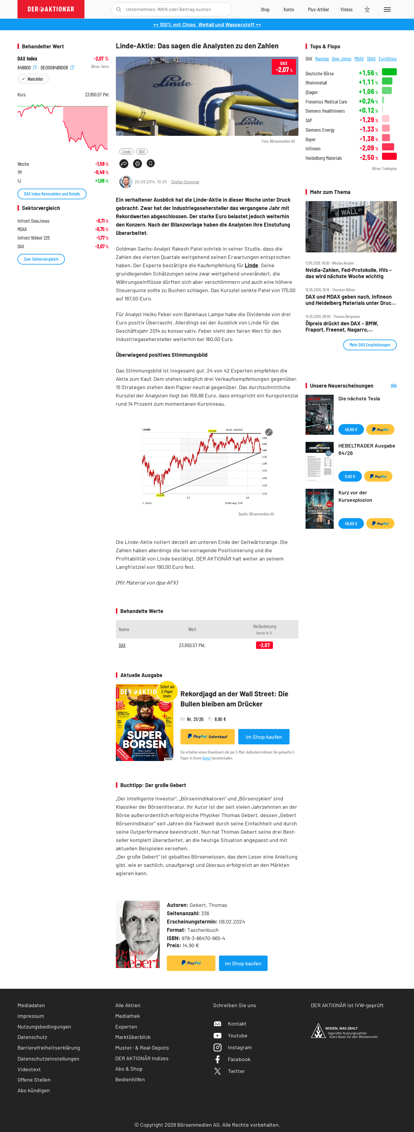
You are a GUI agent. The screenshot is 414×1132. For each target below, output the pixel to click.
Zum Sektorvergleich (41, 259)
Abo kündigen (33, 1090)
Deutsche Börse (320, 73)
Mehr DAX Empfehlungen (370, 344)
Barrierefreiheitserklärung (48, 1047)
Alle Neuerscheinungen (386, 386)
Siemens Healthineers (325, 111)
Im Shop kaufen (264, 736)
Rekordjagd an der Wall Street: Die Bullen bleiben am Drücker (234, 698)
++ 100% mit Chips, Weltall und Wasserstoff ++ (207, 24)
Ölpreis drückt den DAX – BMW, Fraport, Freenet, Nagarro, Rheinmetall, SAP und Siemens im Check (346, 326)
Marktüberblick (133, 1037)
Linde (126, 151)
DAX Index (27, 58)
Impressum (30, 1015)
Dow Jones (341, 58)
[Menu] (386, 9)
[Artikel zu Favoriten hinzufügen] (151, 163)
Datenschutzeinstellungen (48, 1058)
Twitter (229, 1071)
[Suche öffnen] (118, 9)
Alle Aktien (127, 1005)
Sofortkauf (207, 736)
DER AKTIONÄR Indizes (142, 1058)
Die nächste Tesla (359, 398)
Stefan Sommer (185, 181)
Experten (126, 1026)
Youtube (230, 1035)
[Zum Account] (289, 9)
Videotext (29, 1069)
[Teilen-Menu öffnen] (123, 163)
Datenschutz (32, 1037)
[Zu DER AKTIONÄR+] (318, 9)
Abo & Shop (129, 1068)
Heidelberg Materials (324, 158)
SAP (309, 120)
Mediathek (127, 1015)
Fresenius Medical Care (326, 101)
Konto (206, 757)
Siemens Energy (320, 130)
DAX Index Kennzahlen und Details (52, 193)
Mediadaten (31, 1005)
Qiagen (312, 92)
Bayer (311, 139)
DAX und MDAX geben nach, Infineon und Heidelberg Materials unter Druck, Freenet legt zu (351, 300)
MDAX (359, 58)
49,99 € (351, 429)
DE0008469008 (57, 66)
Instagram (232, 1047)
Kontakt (230, 1023)
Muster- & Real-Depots (142, 1047)
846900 (26, 66)
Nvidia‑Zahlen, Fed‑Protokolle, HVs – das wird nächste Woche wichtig (349, 273)
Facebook (231, 1059)
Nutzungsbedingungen (44, 1026)
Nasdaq (322, 58)
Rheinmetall (316, 82)
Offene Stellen (34, 1079)
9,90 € (350, 476)
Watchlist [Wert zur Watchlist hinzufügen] (35, 79)
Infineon (313, 148)
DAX (142, 151)
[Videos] (347, 9)
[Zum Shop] (265, 9)
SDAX (371, 58)
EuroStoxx (388, 58)
